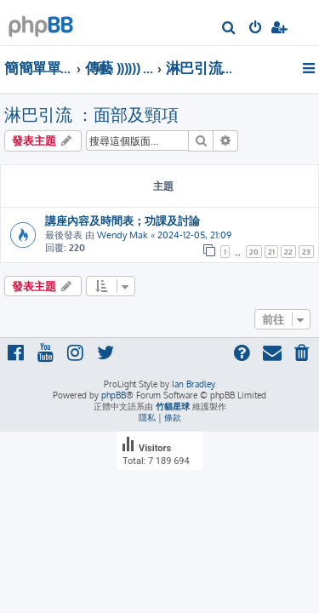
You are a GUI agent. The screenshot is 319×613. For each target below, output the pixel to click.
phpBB (113, 395)
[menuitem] (229, 29)
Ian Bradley (193, 384)
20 (254, 251)
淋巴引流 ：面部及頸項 (91, 114)
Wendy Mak (122, 235)
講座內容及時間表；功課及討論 (122, 220)
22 (288, 251)
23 (306, 251)
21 (271, 251)
